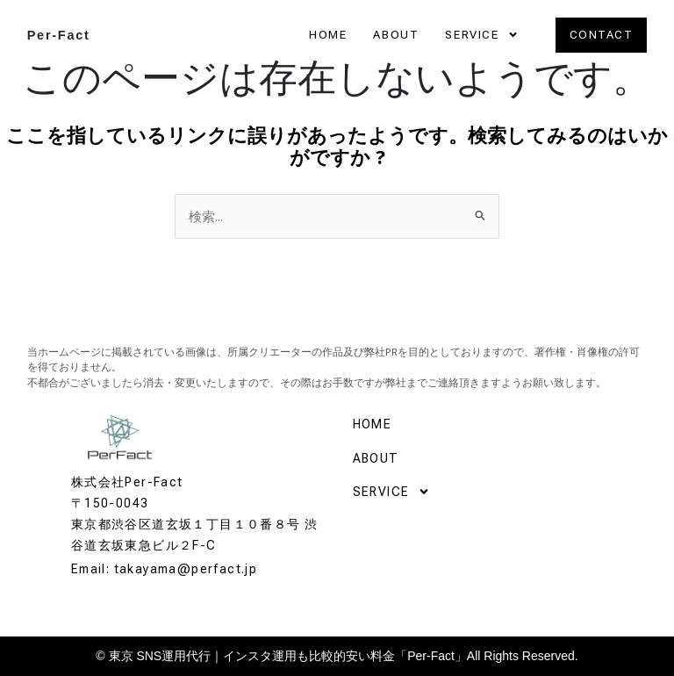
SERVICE (482, 35)
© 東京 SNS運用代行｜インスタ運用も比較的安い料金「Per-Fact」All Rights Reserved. (336, 656)
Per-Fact (58, 35)
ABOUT (396, 34)
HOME (328, 34)
